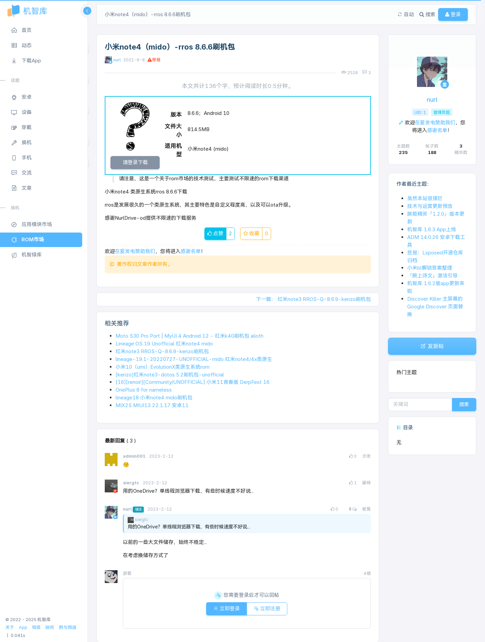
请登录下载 (135, 162)
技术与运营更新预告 (430, 206)
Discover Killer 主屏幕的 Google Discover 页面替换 (435, 306)
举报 (154, 59)
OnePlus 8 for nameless (144, 390)
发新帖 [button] (432, 346)
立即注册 (267, 608)
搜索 (464, 404)
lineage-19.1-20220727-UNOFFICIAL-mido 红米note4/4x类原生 (194, 359)
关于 (9, 627)
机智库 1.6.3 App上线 (431, 229)
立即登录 (226, 608)
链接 (36, 627)
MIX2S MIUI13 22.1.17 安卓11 (152, 405)
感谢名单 (191, 251)
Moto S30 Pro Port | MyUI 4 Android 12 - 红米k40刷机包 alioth (189, 336)
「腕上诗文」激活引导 (432, 275)
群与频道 (67, 627)
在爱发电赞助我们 (135, 251)
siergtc (131, 482)
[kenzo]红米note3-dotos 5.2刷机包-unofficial (170, 374)
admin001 (135, 456)
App (23, 627)
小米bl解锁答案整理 (429, 268)
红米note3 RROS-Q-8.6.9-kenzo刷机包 (162, 351)
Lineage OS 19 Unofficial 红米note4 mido (164, 343)
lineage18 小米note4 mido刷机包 (154, 397)
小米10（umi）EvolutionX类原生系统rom (162, 367)
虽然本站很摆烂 (425, 198)
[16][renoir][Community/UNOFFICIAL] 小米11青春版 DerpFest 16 (192, 382)
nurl (117, 59)
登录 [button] (453, 14)
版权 (49, 627)
